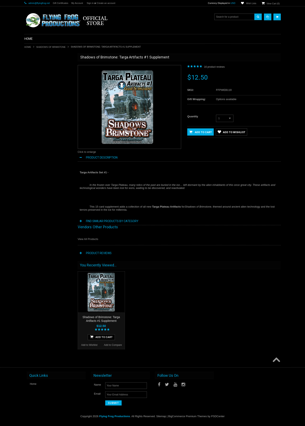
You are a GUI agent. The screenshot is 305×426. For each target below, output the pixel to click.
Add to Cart (200, 132)
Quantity (192, 116)
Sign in (90, 3)
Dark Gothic (33, 115)
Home (27, 47)
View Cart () (273, 3)
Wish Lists (251, 3)
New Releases (35, 66)
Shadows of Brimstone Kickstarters (46, 80)
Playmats (32, 143)
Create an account (106, 3)
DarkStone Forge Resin (40, 87)
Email (97, 397)
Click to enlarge (87, 151)
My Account (77, 3)
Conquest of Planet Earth (40, 108)
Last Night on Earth (37, 122)
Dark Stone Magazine (38, 150)
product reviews (214, 66)
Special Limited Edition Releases (45, 73)
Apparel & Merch (36, 163)
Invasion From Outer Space (42, 136)
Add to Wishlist (36, 264)
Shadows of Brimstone (51, 47)
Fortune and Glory (37, 129)
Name (97, 388)
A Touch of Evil (35, 101)
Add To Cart (48, 256)
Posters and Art (35, 170)
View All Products (88, 239)
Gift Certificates (60, 3)
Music (30, 157)
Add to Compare (60, 264)
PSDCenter (218, 420)
